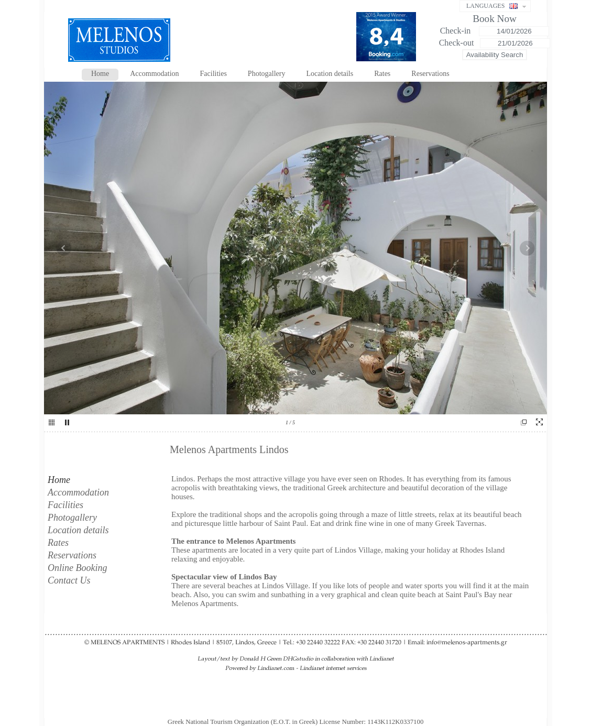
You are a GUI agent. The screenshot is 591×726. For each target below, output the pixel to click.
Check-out (456, 42)
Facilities (213, 74)
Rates (382, 74)
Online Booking (77, 568)
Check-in (456, 30)
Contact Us (69, 580)
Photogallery (267, 74)
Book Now (495, 18)
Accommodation (154, 74)
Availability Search (494, 55)
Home (100, 74)
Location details (329, 74)
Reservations (430, 74)
